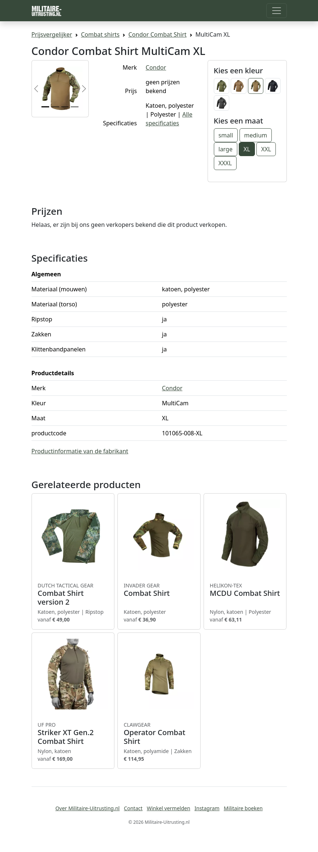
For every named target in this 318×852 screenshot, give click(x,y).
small (226, 135)
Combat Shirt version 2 (73, 594)
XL (247, 149)
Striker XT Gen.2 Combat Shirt (73, 733)
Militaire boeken (243, 808)
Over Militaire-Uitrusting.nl (87, 808)
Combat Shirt (159, 590)
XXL (266, 149)
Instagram (206, 808)
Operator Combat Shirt (159, 733)
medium (255, 135)
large (226, 149)
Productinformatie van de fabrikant (80, 451)
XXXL (225, 163)
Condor (156, 67)
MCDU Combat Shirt (245, 590)
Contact (133, 808)
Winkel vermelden (168, 808)
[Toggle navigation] (276, 10)
